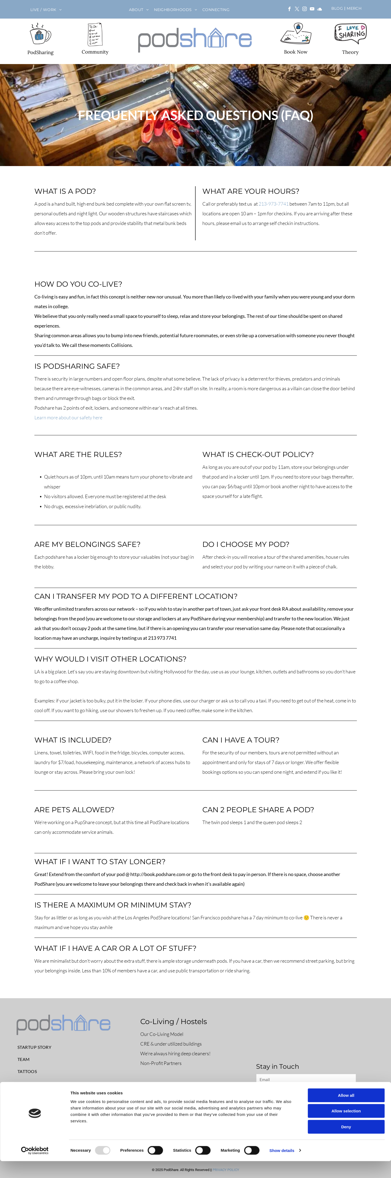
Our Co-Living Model (161, 1034)
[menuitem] (46, 9)
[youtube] (312, 10)
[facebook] (289, 10)
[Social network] (319, 10)
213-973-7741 (274, 204)
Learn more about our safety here (68, 417)
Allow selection (346, 1128)
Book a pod (160, 1091)
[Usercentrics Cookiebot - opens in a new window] (34, 1167)
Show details (282, 1167)
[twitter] (297, 10)
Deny (346, 1143)
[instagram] (304, 10)
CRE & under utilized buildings (171, 1044)
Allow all (346, 1112)
